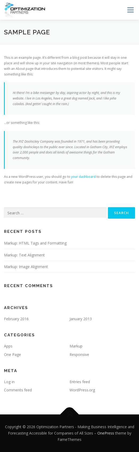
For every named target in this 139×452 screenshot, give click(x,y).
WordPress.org (82, 389)
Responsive (79, 354)
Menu (130, 10)
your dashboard (83, 176)
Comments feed (18, 389)
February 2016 (16, 318)
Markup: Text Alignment (24, 254)
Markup (76, 346)
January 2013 (81, 318)
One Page (12, 354)
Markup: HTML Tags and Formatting (35, 243)
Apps (8, 346)
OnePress (105, 433)
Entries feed (80, 381)
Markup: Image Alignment (26, 266)
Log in (9, 381)
